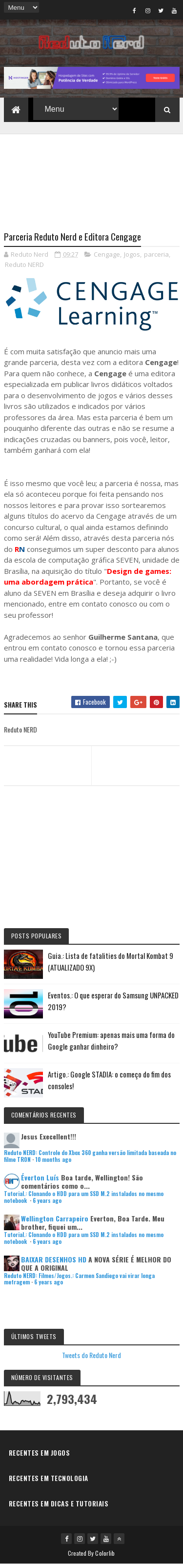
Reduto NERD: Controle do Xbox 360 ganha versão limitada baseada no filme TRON (90, 1156)
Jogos (132, 254)
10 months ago (53, 1159)
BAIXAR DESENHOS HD (53, 1259)
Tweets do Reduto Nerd (91, 1355)
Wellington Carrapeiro (54, 1218)
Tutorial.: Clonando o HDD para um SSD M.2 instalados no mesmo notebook (83, 1197)
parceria (156, 254)
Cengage (107, 254)
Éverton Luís (40, 1177)
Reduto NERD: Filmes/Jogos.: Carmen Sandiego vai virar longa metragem (79, 1279)
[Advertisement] (92, 176)
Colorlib (105, 1553)
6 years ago (47, 1200)
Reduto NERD (24, 264)
